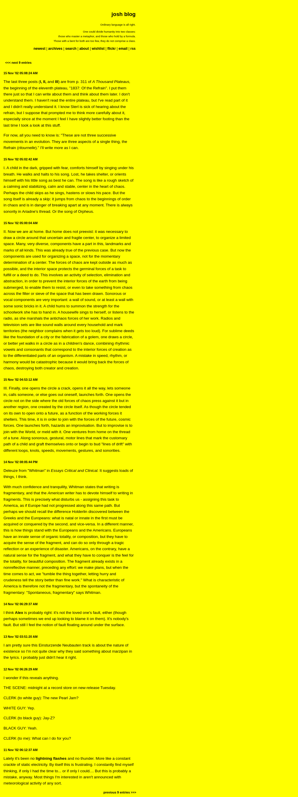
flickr (111, 49)
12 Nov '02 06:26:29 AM (20, 669)
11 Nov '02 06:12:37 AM (20, 750)
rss (133, 49)
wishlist (98, 49)
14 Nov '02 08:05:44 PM (20, 462)
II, (44, 81)
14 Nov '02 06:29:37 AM (20, 604)
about (84, 49)
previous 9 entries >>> (119, 792)
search (71, 49)
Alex (19, 612)
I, (41, 81)
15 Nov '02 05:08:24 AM (20, 73)
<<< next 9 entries (18, 62)
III (56, 81)
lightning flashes (51, 758)
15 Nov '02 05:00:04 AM (20, 223)
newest (39, 49)
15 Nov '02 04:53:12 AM (20, 379)
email (122, 49)
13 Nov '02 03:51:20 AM (20, 636)
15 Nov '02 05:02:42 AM (20, 159)
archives (55, 49)
